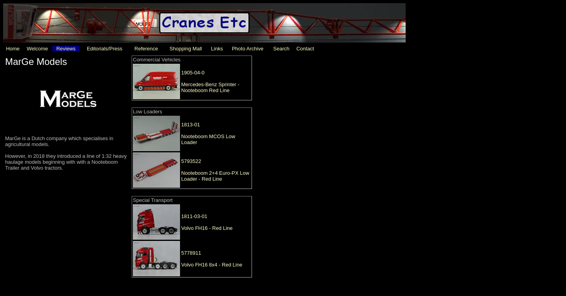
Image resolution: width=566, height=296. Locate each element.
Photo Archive (247, 49)
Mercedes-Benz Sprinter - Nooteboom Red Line (210, 87)
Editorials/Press (104, 49)
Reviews (65, 49)
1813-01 (190, 125)
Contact (305, 49)
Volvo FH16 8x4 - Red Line (211, 265)
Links (217, 49)
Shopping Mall (185, 49)
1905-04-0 (192, 73)
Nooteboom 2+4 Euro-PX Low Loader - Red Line (215, 176)
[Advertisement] (316, 106)
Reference (146, 49)
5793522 (191, 161)
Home (13, 49)
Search (281, 49)
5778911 (191, 253)
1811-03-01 (194, 216)
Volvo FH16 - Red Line (207, 228)
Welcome (37, 49)
